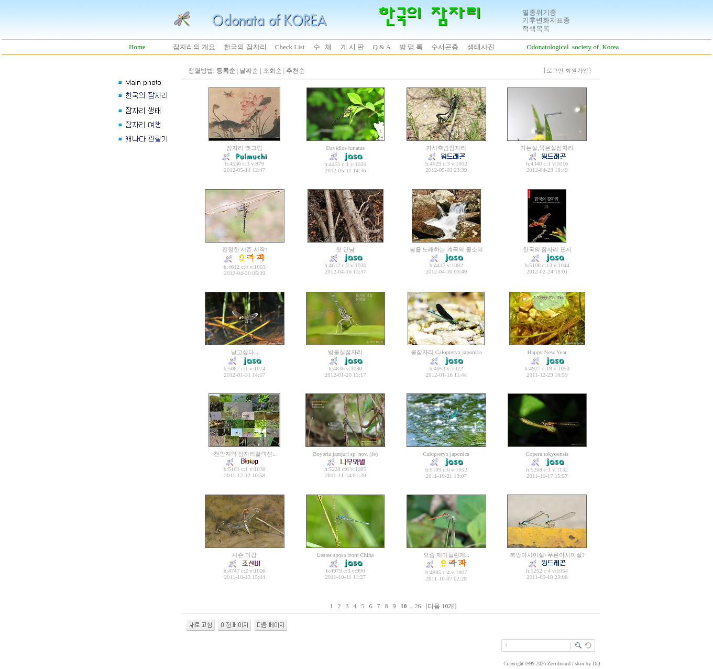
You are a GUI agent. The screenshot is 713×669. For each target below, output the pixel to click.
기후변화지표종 (546, 20)
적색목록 (536, 28)
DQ (596, 663)
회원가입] (579, 70)
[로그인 (553, 70)
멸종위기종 (539, 12)
